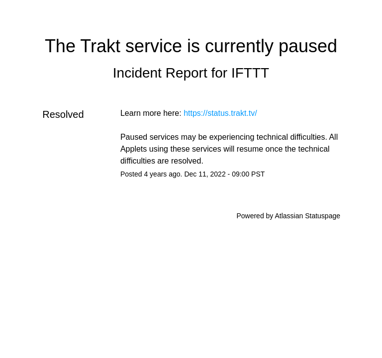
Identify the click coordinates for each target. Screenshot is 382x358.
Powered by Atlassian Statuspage (288, 216)
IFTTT (250, 73)
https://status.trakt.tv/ (220, 113)
